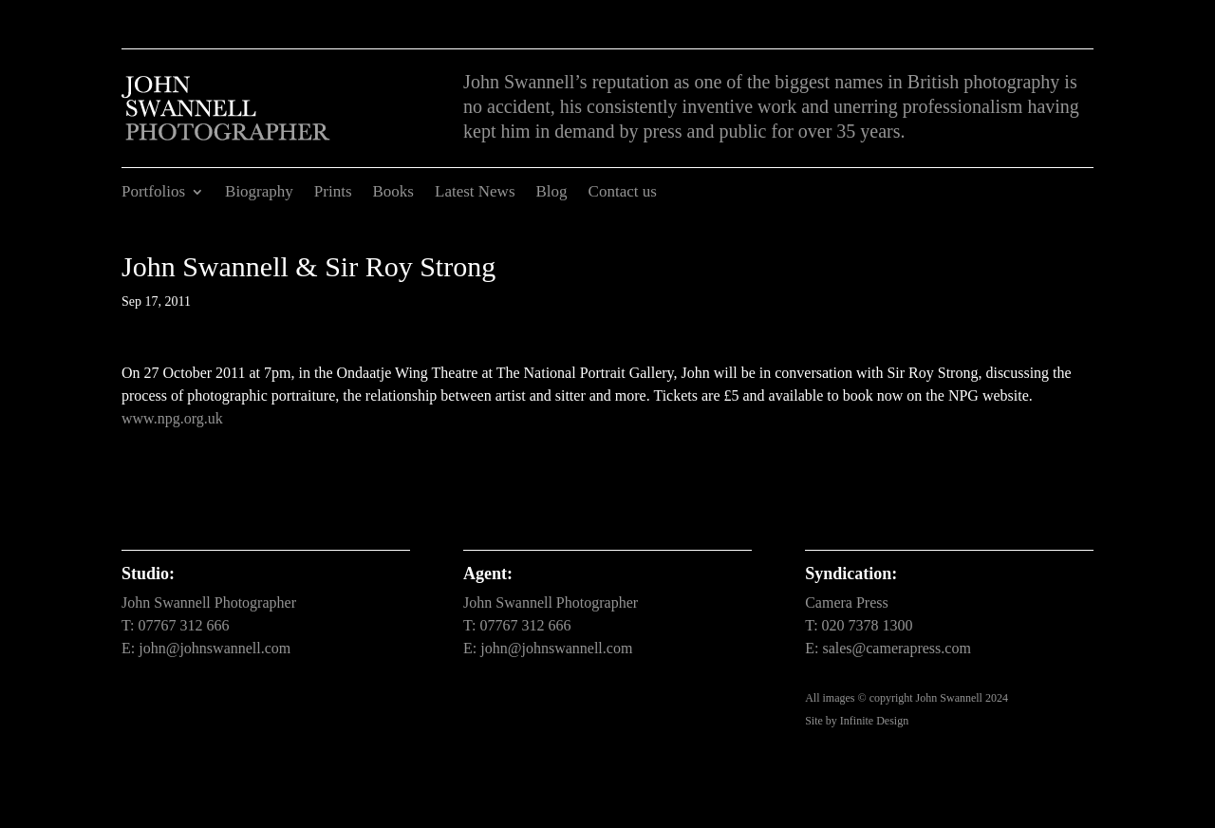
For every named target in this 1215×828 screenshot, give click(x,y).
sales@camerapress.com (896, 648)
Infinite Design (874, 720)
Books (393, 192)
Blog (552, 192)
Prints (333, 192)
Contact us (623, 192)
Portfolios (153, 192)
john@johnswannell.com (214, 648)
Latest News (475, 192)
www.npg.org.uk (172, 418)
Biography (259, 192)
